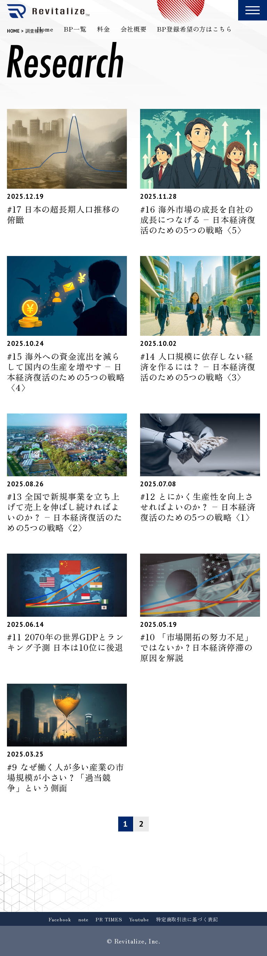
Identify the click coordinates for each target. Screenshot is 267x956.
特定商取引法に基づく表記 (187, 919)
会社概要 (134, 28)
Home (45, 28)
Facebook (60, 919)
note (83, 919)
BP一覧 (75, 28)
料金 (103, 28)
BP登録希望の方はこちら (194, 28)
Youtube (139, 919)
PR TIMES (109, 919)
